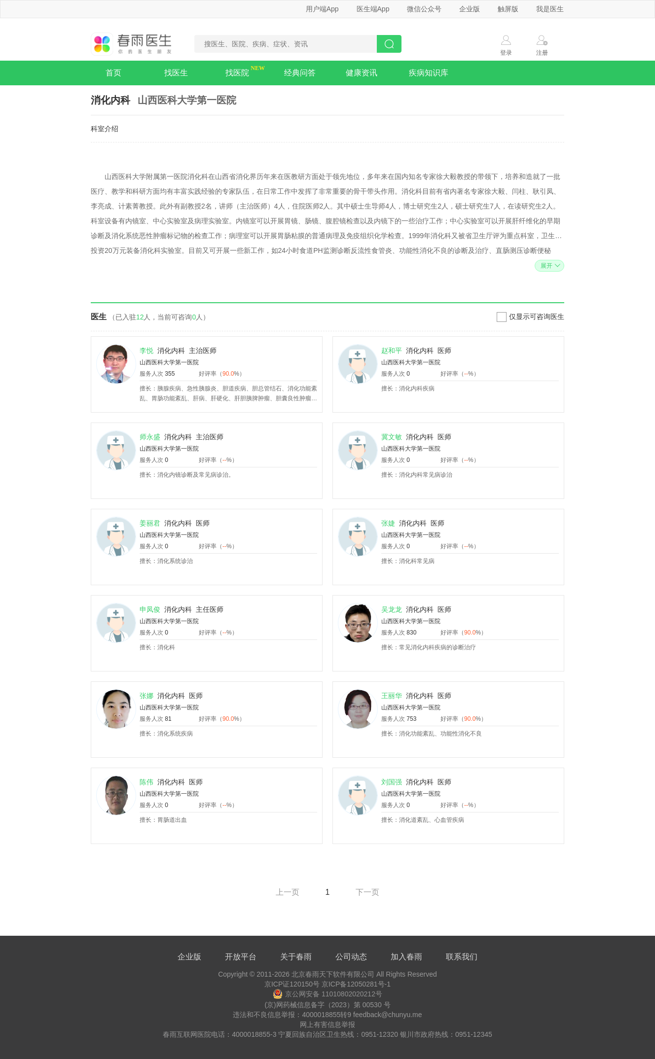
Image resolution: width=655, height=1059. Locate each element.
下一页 (367, 892)
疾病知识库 (428, 73)
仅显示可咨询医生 (536, 316)
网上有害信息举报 (327, 1024)
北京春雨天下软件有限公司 (332, 974)
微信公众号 (424, 9)
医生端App (373, 9)
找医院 (237, 73)
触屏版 (508, 9)
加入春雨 (406, 957)
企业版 (469, 9)
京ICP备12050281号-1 (356, 984)
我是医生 (550, 9)
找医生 (176, 73)
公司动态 (351, 957)
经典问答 (300, 73)
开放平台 (240, 957)
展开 (549, 265)
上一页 (287, 892)
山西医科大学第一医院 (169, 362)
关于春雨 (296, 957)
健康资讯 (361, 73)
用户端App (322, 9)
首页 (113, 73)
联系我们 (461, 957)
